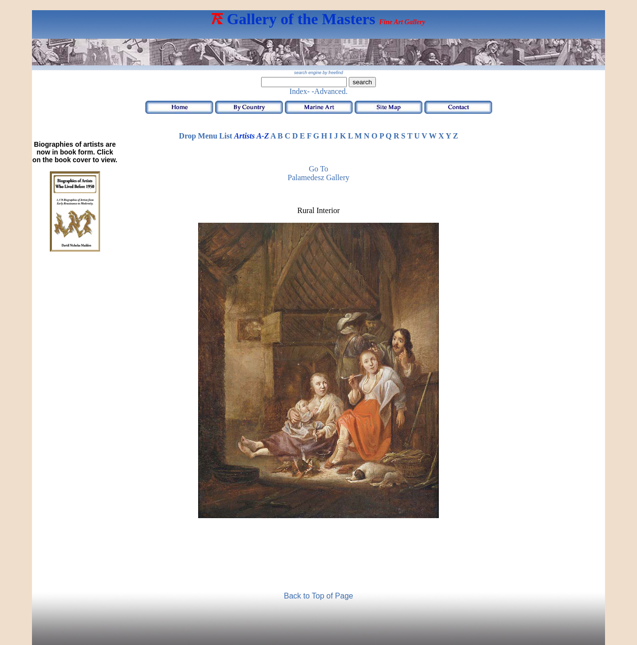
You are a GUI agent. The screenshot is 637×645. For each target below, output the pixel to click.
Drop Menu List (205, 136)
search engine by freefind (318, 72)
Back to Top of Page (318, 596)
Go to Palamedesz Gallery (319, 173)
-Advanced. (329, 91)
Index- (300, 91)
